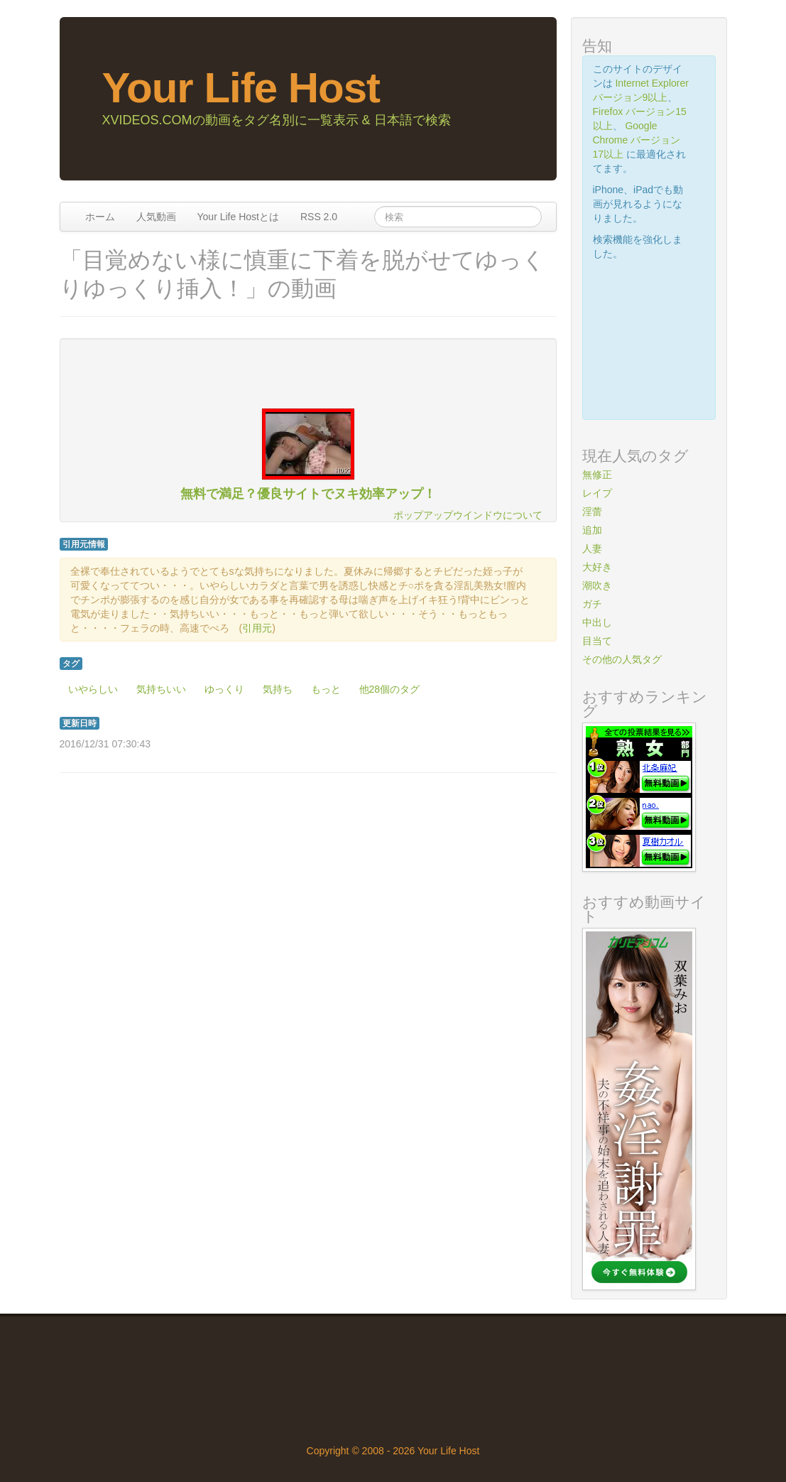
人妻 (592, 548)
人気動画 (156, 216)
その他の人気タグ (622, 659)
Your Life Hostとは (238, 216)
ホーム (100, 216)
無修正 (597, 474)
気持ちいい (161, 689)
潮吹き (597, 585)
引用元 (257, 628)
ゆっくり (224, 689)
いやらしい (93, 689)
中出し (597, 622)
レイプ (597, 493)
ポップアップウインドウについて (467, 515)
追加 (592, 530)
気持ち (278, 689)
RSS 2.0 (318, 216)
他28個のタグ (389, 689)
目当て (597, 641)
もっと (326, 689)
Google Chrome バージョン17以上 (637, 140)
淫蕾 (592, 511)
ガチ (592, 604)
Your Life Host (241, 88)
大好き (597, 567)
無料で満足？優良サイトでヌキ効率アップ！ (308, 494)
